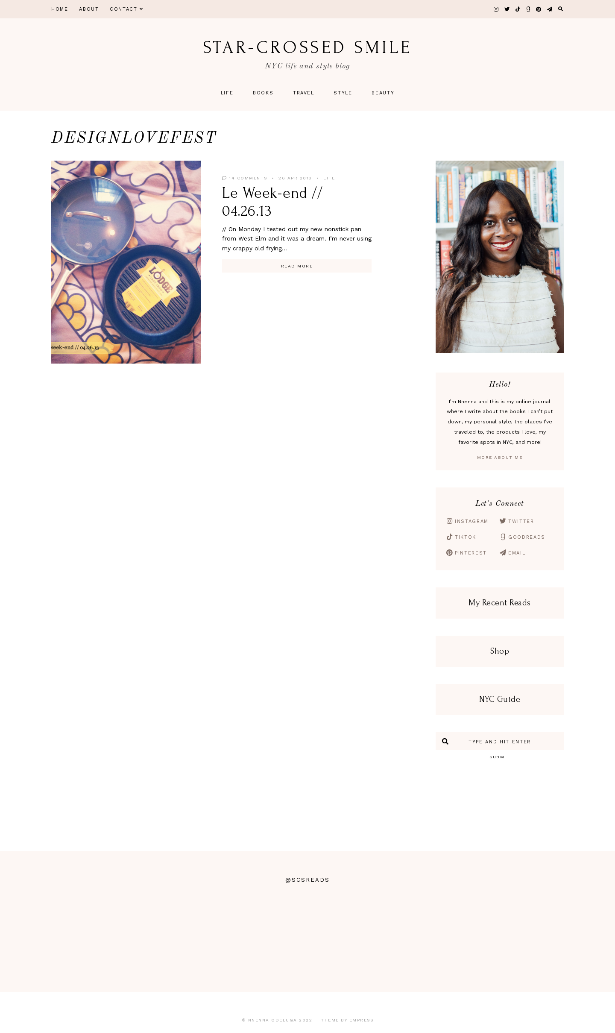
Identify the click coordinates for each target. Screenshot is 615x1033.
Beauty (383, 93)
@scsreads (307, 880)
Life (227, 93)
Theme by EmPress (347, 1020)
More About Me (500, 457)
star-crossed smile (307, 47)
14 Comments (244, 178)
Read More (297, 266)
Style (343, 93)
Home (59, 9)
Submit (499, 756)
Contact (126, 9)
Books (263, 93)
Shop (499, 651)
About (89, 9)
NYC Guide (500, 699)
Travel (303, 93)
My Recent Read (498, 602)
